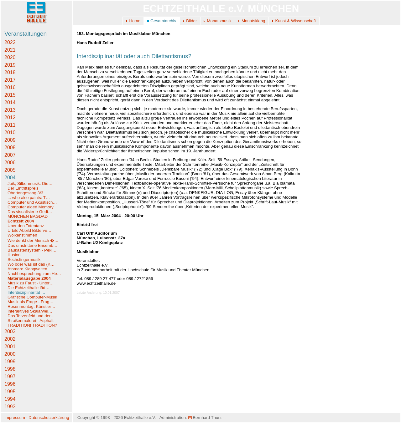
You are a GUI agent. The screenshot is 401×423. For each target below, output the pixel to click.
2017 (10, 80)
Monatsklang (253, 20)
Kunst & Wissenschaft (295, 20)
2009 (10, 140)
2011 (10, 125)
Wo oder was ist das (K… (31, 264)
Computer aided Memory (31, 207)
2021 (10, 50)
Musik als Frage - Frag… (31, 301)
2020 (10, 57)
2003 (10, 331)
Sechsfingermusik (24, 259)
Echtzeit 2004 (21, 221)
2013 (10, 110)
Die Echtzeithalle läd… (28, 287)
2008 (10, 147)
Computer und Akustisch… (32, 202)
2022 (10, 42)
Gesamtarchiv (163, 20)
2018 (10, 72)
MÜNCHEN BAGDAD (28, 216)
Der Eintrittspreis (23, 188)
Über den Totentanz (26, 225)
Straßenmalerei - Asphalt (31, 320)
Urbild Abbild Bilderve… (29, 230)
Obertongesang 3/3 (25, 193)
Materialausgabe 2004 (29, 278)
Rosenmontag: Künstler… (31, 306)
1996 (10, 384)
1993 (10, 406)
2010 (10, 132)
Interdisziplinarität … (26, 292)
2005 (10, 170)
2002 (10, 339)
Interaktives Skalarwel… (30, 311)
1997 (10, 376)
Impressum (14, 417)
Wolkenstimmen (23, 235)
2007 (10, 155)
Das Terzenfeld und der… (31, 315)
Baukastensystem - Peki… (32, 250)
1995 (10, 391)
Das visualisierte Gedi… (30, 211)
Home (135, 20)
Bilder (191, 20)
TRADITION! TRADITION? (32, 325)
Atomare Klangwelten (27, 269)
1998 (10, 369)
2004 (10, 177)
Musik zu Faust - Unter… (31, 283)
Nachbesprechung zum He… (34, 273)
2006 (10, 162)
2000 (10, 354)
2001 (10, 346)
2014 (10, 102)
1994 (10, 399)
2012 (10, 117)
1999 (10, 361)
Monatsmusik (219, 20)
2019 (10, 65)
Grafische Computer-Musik (32, 297)
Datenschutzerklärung (49, 417)
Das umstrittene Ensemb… (32, 245)
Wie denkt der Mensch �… (33, 240)
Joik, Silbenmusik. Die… (30, 183)
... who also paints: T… (29, 197)
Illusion (14, 254)
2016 (10, 87)
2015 (10, 95)
